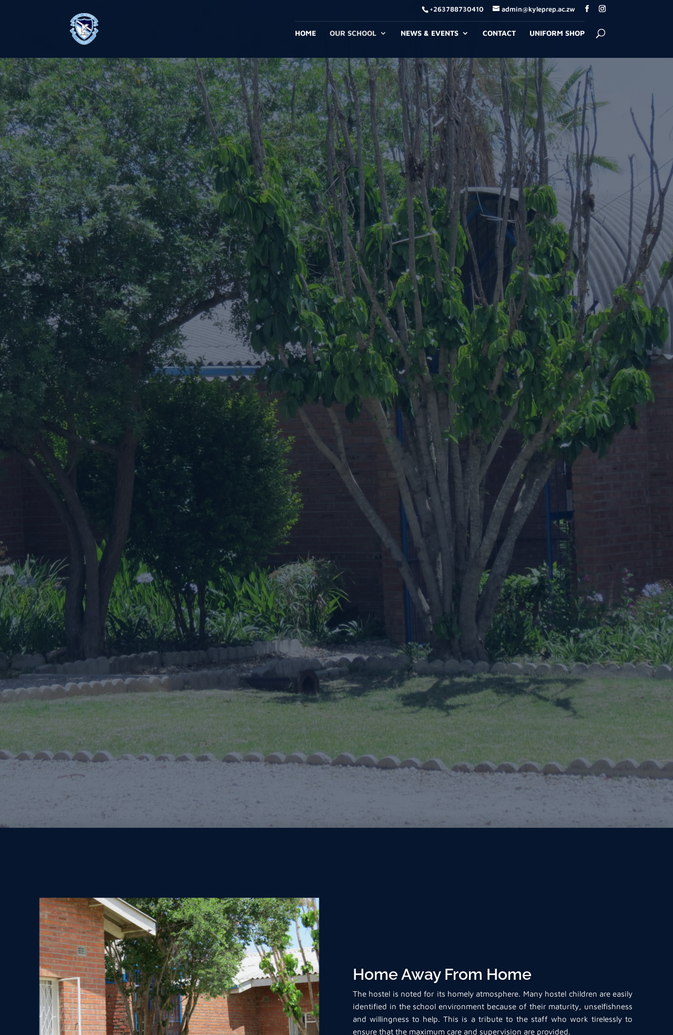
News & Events (429, 33)
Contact (499, 33)
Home (305, 33)
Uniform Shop (557, 33)
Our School (353, 33)
